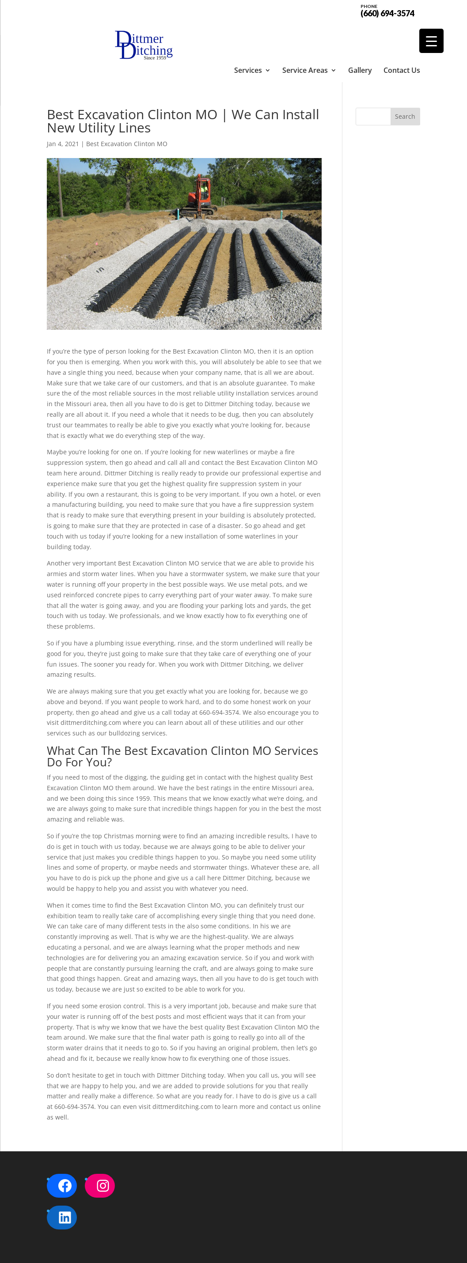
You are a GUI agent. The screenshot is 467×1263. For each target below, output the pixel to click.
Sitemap (198, 1251)
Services (248, 33)
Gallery (360, 33)
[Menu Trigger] (431, 41)
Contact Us (401, 33)
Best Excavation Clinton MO (126, 112)
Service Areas (305, 33)
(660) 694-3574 (387, 10)
